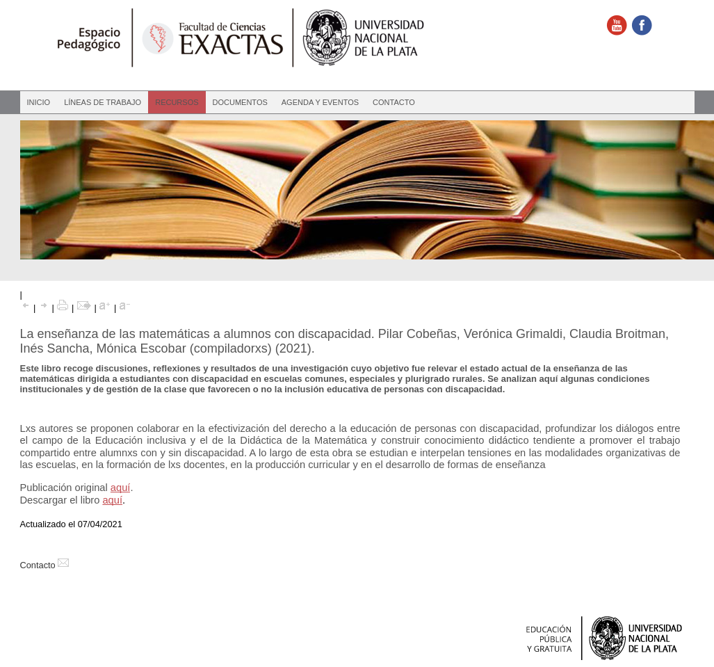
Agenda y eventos (320, 102)
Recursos (176, 102)
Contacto (394, 102)
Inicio (39, 102)
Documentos (240, 102)
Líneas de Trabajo (102, 102)
